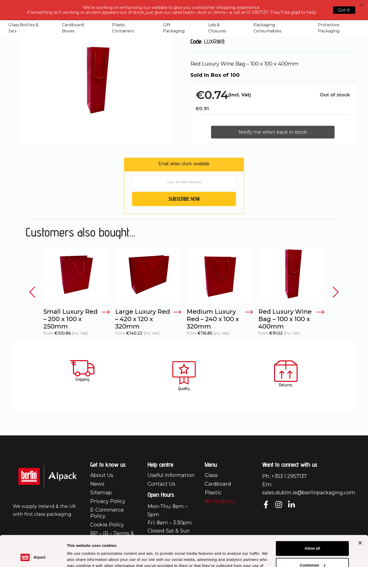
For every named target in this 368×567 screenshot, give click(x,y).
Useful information (171, 475)
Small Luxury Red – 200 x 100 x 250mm (76, 319)
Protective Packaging (329, 27)
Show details (79, 557)
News (97, 484)
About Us (101, 475)
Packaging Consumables (267, 27)
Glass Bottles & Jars (23, 27)
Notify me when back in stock (273, 132)
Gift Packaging (174, 27)
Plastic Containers (123, 27)
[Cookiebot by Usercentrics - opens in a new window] (33, 557)
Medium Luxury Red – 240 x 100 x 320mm (220, 319)
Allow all (312, 519)
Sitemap (101, 492)
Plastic (213, 492)
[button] (32, 292)
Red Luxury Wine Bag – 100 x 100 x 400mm (291, 319)
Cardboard (218, 484)
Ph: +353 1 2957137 (284, 476)
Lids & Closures (217, 27)
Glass (211, 475)
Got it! (344, 10)
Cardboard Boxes (73, 27)
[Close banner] (360, 514)
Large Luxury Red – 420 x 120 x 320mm (148, 319)
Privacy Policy (107, 501)
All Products (220, 501)
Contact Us (161, 484)
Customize (312, 536)
